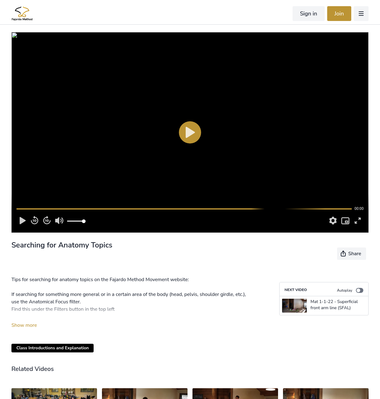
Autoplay (350, 290)
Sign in (308, 13)
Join (339, 13)
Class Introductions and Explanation (52, 348)
